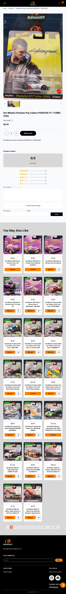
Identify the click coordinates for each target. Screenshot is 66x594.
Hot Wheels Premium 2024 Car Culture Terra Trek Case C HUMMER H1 (53, 345)
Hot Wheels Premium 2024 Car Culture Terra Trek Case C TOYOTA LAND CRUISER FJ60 (33, 346)
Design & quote (7, 572)
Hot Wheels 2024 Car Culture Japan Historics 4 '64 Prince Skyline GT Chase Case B (53, 470)
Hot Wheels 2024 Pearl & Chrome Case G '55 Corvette (12, 263)
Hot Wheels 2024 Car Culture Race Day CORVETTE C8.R (12, 469)
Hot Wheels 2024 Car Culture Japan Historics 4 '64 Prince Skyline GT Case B (12, 511)
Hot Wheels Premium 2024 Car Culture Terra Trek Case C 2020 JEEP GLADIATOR (13, 346)
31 (51, 527)
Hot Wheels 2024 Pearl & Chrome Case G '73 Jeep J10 (12, 304)
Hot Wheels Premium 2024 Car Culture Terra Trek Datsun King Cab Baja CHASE (33, 387)
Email (29, 211)
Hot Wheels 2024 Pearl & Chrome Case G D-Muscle (53, 262)
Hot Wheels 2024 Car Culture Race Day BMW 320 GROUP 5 (33, 469)
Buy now (50, 269)
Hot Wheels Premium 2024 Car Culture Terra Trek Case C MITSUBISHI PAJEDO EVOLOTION (53, 304)
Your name (7, 211)
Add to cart (28, 133)
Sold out (12, 269)
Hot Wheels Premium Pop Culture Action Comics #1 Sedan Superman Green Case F (53, 387)
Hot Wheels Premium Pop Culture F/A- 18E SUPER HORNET (33, 428)
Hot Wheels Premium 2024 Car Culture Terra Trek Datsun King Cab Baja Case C (13, 387)
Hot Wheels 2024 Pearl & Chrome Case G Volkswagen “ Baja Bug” (32, 304)
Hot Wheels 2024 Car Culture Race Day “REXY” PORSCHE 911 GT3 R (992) (53, 428)
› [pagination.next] (58, 527)
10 (44, 527)
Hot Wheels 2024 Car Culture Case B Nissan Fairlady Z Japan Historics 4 (33, 511)
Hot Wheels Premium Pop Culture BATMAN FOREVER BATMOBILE (13, 428)
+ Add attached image (33, 205)
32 (54, 527)
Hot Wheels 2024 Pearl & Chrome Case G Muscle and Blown (32, 263)
